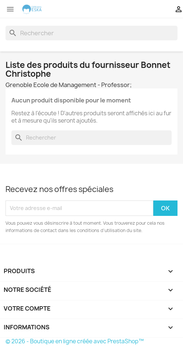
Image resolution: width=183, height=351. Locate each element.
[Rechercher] (91, 33)
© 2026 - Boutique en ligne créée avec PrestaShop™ (75, 341)
